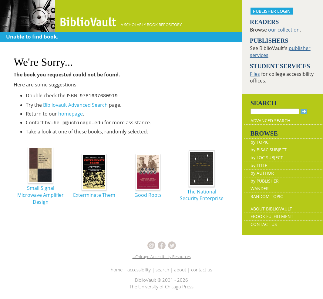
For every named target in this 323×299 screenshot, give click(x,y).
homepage (70, 113)
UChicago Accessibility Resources (162, 256)
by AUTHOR (262, 173)
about (180, 270)
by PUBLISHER (265, 181)
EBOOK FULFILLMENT (272, 216)
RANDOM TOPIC (267, 196)
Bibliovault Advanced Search (75, 105)
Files (255, 74)
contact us (201, 270)
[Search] (275, 111)
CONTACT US (264, 224)
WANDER (260, 188)
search (162, 270)
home (117, 270)
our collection (284, 29)
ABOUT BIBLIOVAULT (271, 209)
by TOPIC (260, 142)
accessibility (139, 270)
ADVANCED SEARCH (270, 120)
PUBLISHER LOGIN (272, 11)
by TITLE (259, 165)
